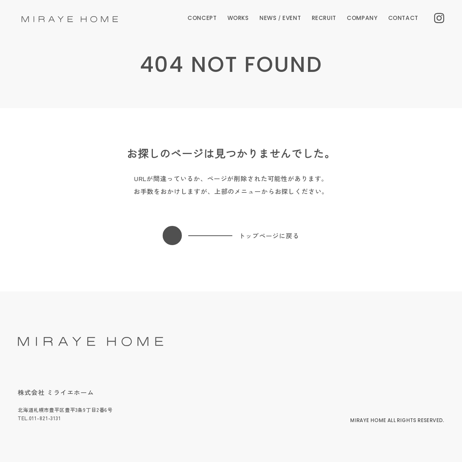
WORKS (238, 18)
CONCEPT (202, 18)
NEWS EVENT (280, 18)
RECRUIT (324, 18)
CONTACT (403, 18)
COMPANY (362, 18)
